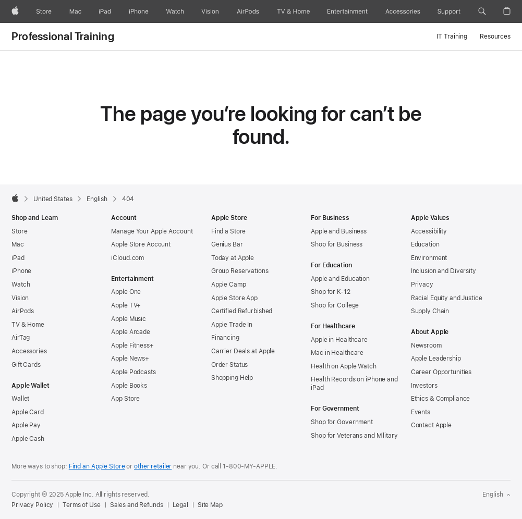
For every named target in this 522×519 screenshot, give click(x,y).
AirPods (22, 311)
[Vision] (210, 11)
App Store (125, 398)
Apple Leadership (436, 358)
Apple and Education (340, 278)
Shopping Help (232, 377)
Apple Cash (27, 438)
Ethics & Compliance (440, 398)
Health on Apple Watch (343, 366)
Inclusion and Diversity (443, 271)
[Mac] (75, 11)
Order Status (229, 364)
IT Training (451, 36)
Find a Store (228, 231)
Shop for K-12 (330, 291)
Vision (20, 298)
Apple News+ (130, 358)
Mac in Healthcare (337, 352)
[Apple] (15, 11)
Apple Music (128, 319)
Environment (429, 258)
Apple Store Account (141, 244)
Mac (17, 244)
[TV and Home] (293, 11)
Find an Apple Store (97, 466)
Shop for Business (336, 244)
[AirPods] (248, 11)
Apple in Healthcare (339, 339)
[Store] (44, 11)
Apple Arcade (130, 332)
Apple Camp (228, 284)
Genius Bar (227, 244)
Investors (424, 385)
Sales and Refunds (136, 505)
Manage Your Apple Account (151, 231)
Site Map (210, 505)
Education (425, 244)
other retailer (153, 466)
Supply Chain (430, 311)
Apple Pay (26, 425)
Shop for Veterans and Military (354, 435)
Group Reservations (240, 271)
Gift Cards (26, 364)
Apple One (126, 291)
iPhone (21, 271)
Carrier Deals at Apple (243, 351)
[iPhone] (139, 11)
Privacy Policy (32, 505)
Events (420, 412)
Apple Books (129, 385)
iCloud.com (127, 258)
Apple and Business (339, 231)
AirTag (20, 337)
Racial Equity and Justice (446, 298)
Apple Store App (234, 298)
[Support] (449, 11)
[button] (482, 11)
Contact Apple (431, 425)
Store (19, 231)
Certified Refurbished (241, 311)
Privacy (422, 284)
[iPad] (104, 11)
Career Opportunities (441, 372)
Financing (225, 337)
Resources (495, 36)
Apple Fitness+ (132, 345)
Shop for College (335, 305)
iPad (18, 258)
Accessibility (429, 231)
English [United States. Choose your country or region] (496, 494)
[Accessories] (402, 11)
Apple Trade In (231, 324)
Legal (180, 505)
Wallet (20, 398)
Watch (20, 284)
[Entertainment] (347, 11)
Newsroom (426, 345)
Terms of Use (82, 505)
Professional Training (62, 36)
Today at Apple (232, 258)
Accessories (29, 351)
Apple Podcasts (133, 372)
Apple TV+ (126, 305)
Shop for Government (342, 422)
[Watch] (175, 11)
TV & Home (27, 324)
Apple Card (27, 412)
